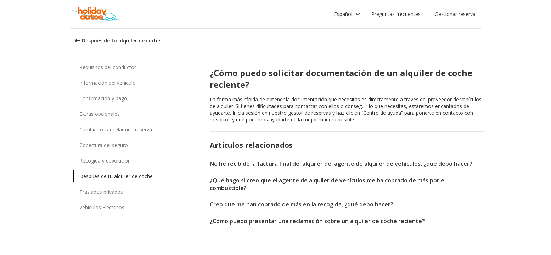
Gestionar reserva (455, 14)
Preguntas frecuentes (396, 14)
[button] (347, 14)
